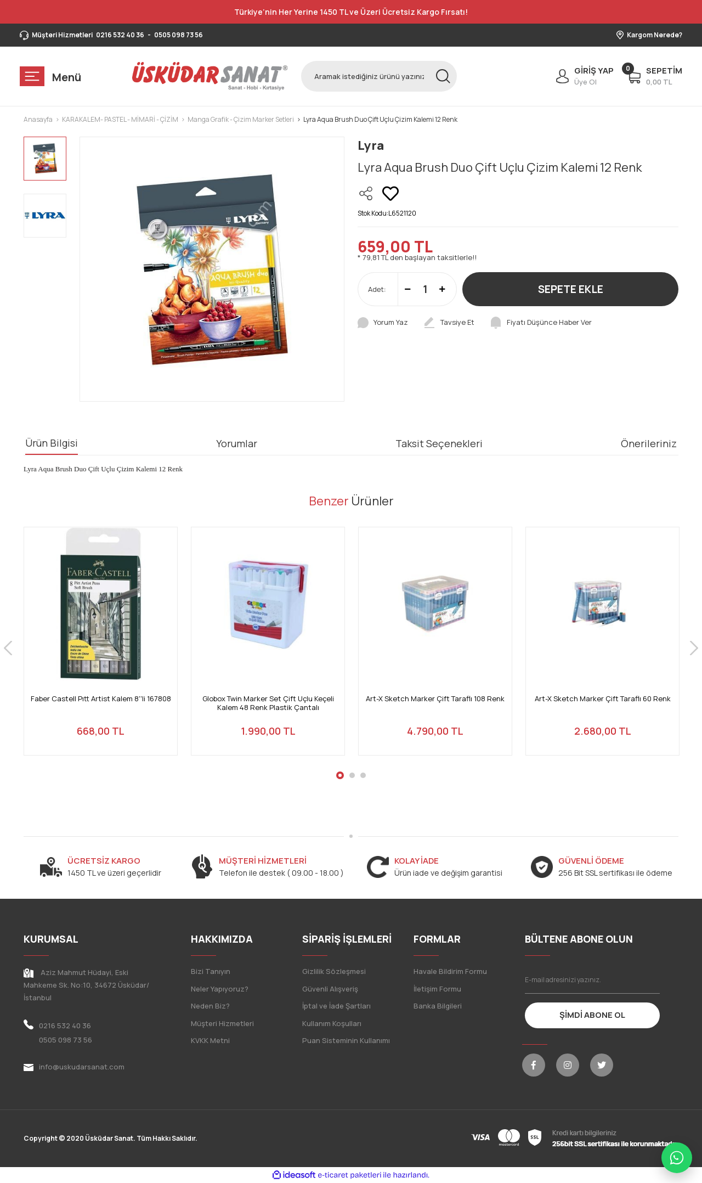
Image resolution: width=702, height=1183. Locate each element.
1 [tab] (340, 775)
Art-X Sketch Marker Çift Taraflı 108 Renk (435, 698)
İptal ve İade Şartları (336, 1006)
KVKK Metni (210, 1040)
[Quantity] (425, 289)
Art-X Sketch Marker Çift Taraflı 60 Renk (603, 698)
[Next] (694, 647)
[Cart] (654, 76)
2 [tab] (352, 775)
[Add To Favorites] (390, 193)
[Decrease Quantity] (408, 289)
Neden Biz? (210, 1006)
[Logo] (210, 76)
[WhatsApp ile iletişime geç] (676, 1157)
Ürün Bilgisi (51, 442)
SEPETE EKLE (570, 289)
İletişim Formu (437, 989)
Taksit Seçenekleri (439, 443)
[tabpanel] (100, 648)
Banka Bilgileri (438, 1006)
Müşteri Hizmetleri (222, 1023)
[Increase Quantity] (442, 289)
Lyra (371, 145)
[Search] (379, 76)
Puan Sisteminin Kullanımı (346, 1040)
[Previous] (8, 647)
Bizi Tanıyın (210, 971)
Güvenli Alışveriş (330, 989)
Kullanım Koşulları (331, 1023)
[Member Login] (582, 76)
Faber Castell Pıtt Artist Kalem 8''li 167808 (101, 698)
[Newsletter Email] (592, 980)
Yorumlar (236, 443)
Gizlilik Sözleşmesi (334, 971)
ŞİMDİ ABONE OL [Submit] (592, 1015)
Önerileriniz (649, 443)
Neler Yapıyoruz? (219, 989)
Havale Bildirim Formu (450, 971)
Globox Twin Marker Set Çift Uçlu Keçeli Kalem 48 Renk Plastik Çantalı (268, 703)
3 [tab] (363, 775)
